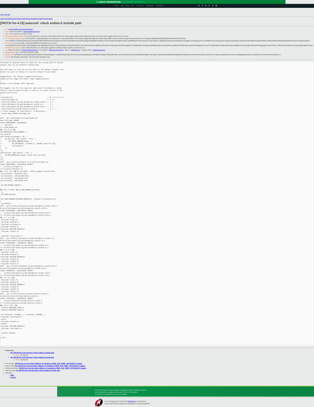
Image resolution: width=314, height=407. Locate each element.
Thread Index (47, 19)
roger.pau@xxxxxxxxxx (31, 31)
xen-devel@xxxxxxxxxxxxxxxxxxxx (20, 29)
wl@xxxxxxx (75, 50)
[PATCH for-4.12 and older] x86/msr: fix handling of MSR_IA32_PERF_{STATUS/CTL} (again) (48, 364)
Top (2, 15)
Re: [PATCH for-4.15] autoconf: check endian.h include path (32, 353)
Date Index (38, 19)
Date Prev (4, 19)
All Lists (7, 15)
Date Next (11, 19)
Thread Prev (20, 19)
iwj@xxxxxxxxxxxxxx (56, 50)
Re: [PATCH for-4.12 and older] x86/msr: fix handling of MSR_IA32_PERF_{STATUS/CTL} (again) (50, 366)
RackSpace (132, 401)
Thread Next (29, 19)
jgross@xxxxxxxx (99, 50)
